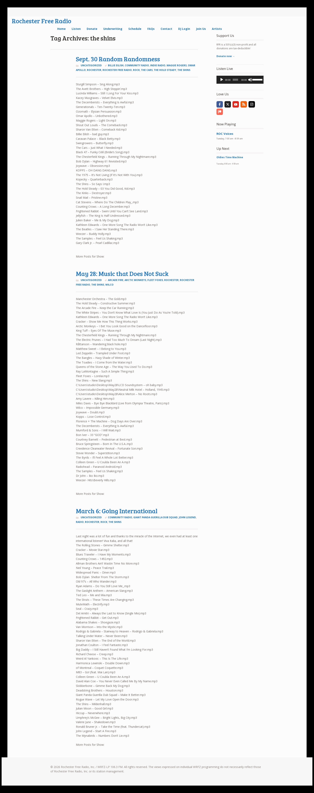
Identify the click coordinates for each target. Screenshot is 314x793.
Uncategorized (91, 65)
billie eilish (116, 65)
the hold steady (165, 70)
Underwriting (112, 29)
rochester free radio (117, 70)
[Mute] (250, 80)
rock (136, 70)
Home (61, 29)
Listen (76, 29)
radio (80, 522)
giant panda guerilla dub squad (155, 517)
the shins (183, 70)
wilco (109, 284)
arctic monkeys (135, 280)
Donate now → (225, 56)
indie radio (157, 65)
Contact (166, 29)
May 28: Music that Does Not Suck (122, 273)
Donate (92, 29)
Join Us (201, 29)
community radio (137, 65)
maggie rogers (177, 65)
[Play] (222, 80)
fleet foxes (155, 280)
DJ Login (184, 29)
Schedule (134, 29)
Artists (217, 29)
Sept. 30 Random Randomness (118, 58)
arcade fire (115, 280)
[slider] (235, 80)
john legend (187, 517)
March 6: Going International (116, 510)
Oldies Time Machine (229, 157)
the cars (147, 70)
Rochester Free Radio (41, 20)
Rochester (94, 70)
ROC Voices (224, 134)
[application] (240, 80)
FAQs (151, 29)
